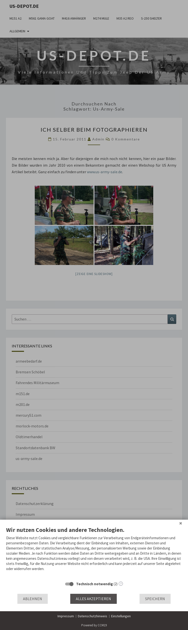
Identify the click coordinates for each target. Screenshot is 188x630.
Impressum (66, 616)
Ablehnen (32, 598)
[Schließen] (180, 523)
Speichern (155, 598)
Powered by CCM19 (94, 625)
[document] (94, 552)
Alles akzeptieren (93, 598)
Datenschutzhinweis (92, 616)
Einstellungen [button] (121, 616)
